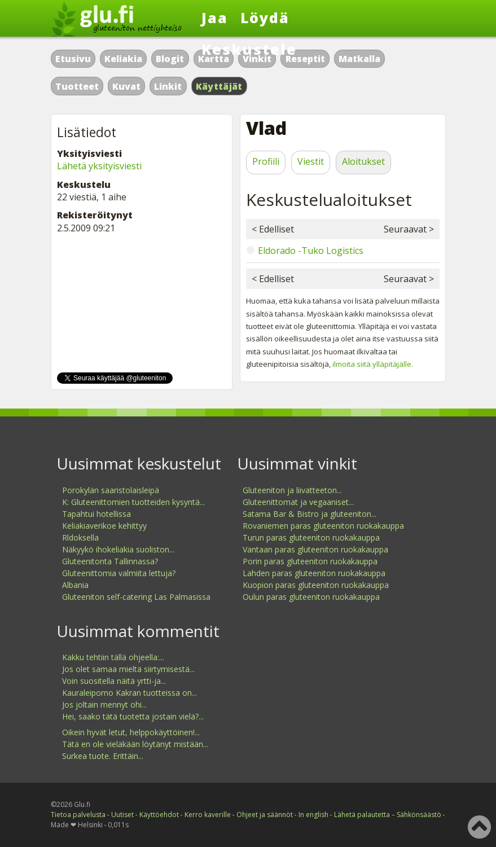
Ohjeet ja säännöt (264, 814)
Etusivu (73, 58)
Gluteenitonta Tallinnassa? (110, 561)
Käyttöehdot (159, 814)
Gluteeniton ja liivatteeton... (292, 490)
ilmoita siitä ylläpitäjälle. (372, 364)
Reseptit (305, 58)
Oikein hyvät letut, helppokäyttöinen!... (131, 732)
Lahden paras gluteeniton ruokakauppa (314, 573)
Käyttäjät (219, 86)
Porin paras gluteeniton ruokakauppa (310, 561)
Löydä (264, 17)
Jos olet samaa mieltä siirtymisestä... (128, 669)
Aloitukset (363, 161)
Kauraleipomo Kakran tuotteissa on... (129, 692)
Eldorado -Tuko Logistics (310, 250)
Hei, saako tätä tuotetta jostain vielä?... (133, 716)
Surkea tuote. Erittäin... (102, 756)
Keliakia (123, 58)
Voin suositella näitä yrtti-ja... (114, 680)
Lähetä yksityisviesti (99, 166)
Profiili (265, 161)
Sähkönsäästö (419, 814)
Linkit (168, 86)
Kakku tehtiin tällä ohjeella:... (113, 657)
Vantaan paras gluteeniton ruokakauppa (315, 549)
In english (313, 814)
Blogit (170, 58)
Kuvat (126, 86)
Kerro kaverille (208, 814)
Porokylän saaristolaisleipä (110, 490)
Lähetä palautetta (362, 814)
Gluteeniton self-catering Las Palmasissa (136, 596)
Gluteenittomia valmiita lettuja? (118, 573)
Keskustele (249, 49)
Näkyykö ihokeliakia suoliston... (118, 549)
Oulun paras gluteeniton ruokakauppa (311, 596)
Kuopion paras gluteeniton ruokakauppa (316, 585)
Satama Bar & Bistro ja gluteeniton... (309, 513)
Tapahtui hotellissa (96, 513)
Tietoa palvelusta (78, 814)
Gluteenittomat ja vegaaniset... (298, 502)
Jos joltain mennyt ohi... (104, 704)
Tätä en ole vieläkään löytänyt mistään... (135, 744)
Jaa (214, 17)
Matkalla (359, 58)
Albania (75, 585)
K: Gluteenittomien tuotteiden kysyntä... (133, 502)
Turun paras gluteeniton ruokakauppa (311, 537)
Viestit (310, 161)
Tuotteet (77, 86)
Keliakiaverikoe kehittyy (104, 525)
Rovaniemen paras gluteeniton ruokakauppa (323, 525)
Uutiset (122, 814)
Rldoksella (80, 537)
